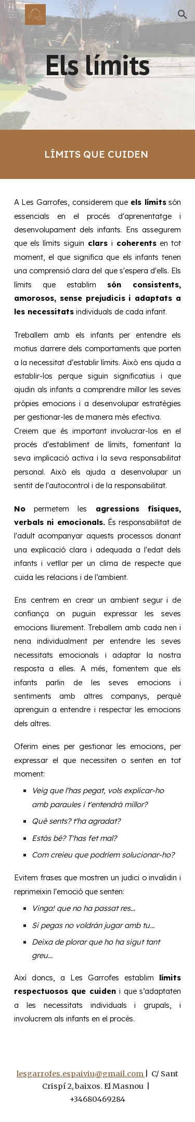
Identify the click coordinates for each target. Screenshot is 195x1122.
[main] (98, 64)
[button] (12, 14)
